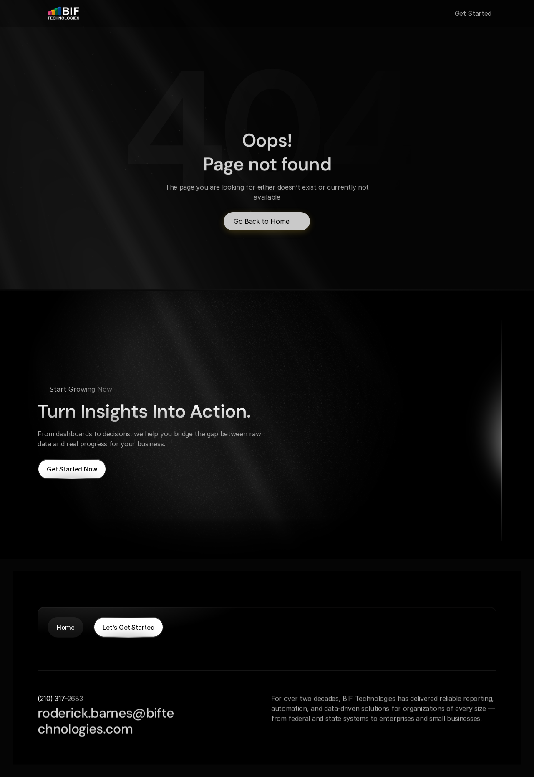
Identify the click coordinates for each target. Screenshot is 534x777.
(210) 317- (53, 698)
